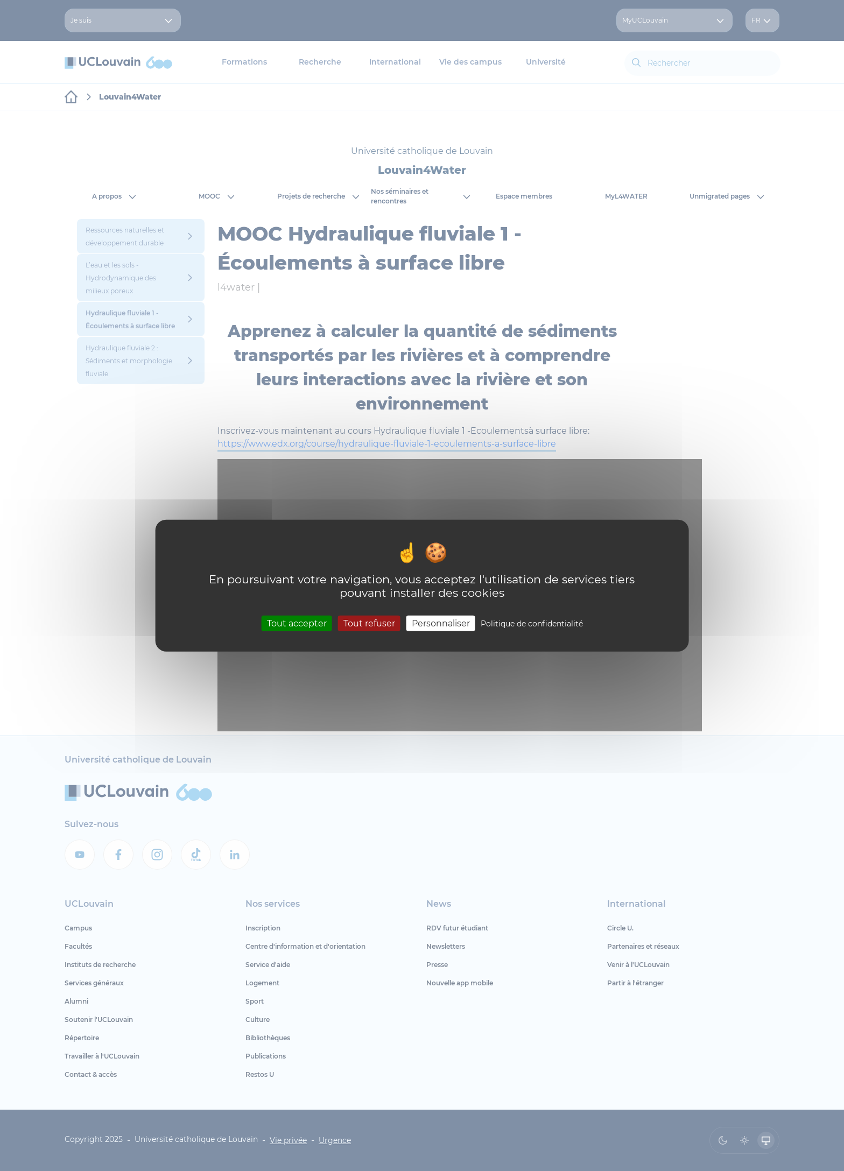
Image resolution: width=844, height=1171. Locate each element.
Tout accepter (297, 623)
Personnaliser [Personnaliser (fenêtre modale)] (441, 623)
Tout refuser (369, 623)
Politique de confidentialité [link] (532, 623)
